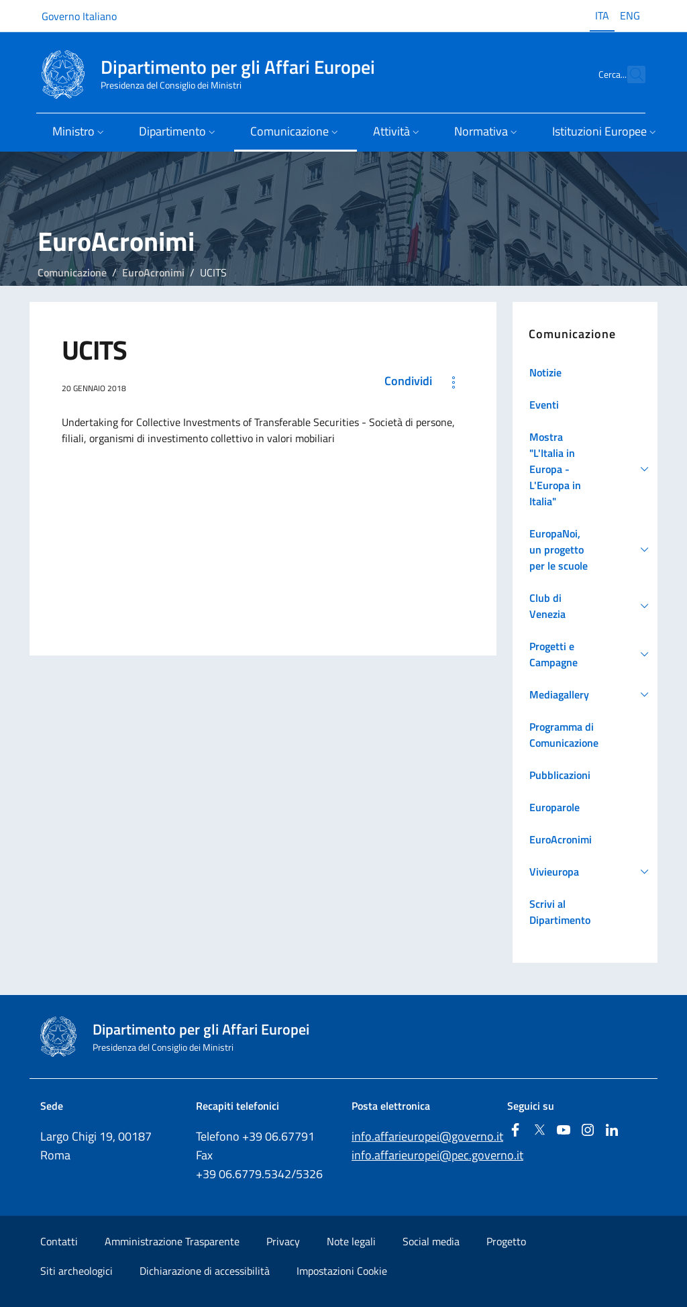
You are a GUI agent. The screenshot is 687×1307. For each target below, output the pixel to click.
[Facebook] (515, 1131)
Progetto (506, 1241)
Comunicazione (72, 272)
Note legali (351, 1241)
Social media (431, 1241)
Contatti (59, 1241)
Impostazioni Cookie (342, 1271)
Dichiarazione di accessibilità (205, 1271)
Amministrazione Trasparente (172, 1241)
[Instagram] (588, 1131)
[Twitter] (539, 1131)
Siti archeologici (76, 1271)
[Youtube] (564, 1131)
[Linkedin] (612, 1131)
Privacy (283, 1241)
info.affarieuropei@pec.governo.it (437, 1155)
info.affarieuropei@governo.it (427, 1136)
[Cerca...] (629, 74)
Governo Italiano (79, 16)
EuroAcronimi (153, 272)
